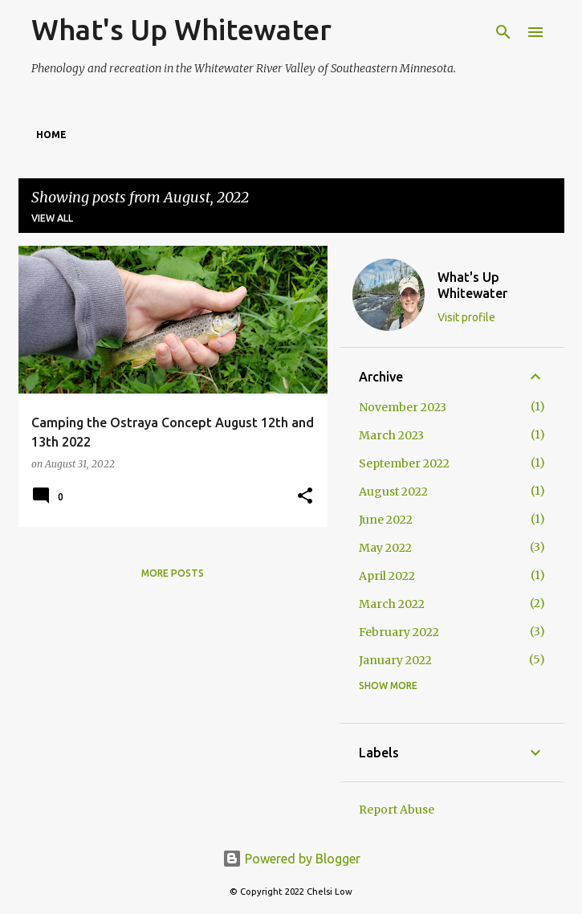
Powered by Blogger (291, 858)
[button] (305, 497)
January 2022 (395, 660)
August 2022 (393, 491)
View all (52, 218)
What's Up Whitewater (181, 29)
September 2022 (404, 463)
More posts (172, 573)
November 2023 (402, 407)
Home (51, 134)
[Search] (503, 32)
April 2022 (387, 576)
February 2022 (399, 632)
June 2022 (386, 519)
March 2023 (391, 435)
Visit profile (466, 317)
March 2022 (392, 604)
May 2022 (385, 548)
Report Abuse (396, 809)
